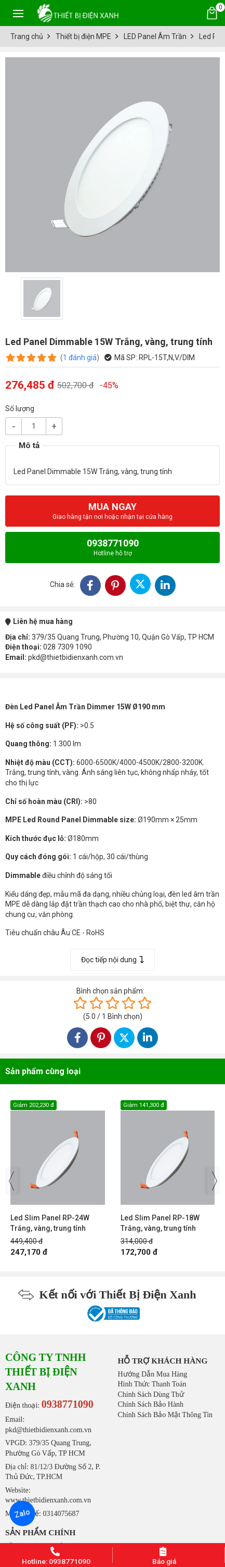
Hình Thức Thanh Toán (152, 1384)
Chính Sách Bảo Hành (151, 1404)
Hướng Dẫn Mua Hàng (153, 1374)
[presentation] (11, 1180)
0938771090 (113, 547)
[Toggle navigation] (18, 13)
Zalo (22, 1513)
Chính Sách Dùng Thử (151, 1394)
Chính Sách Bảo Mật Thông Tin (165, 1415)
